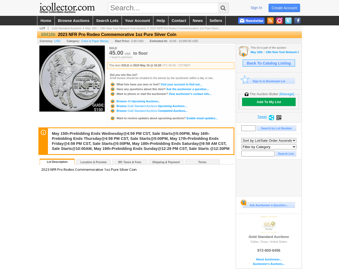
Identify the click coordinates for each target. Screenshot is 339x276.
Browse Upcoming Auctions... (135, 101)
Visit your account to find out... (156, 84)
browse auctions (74, 21)
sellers (215, 21)
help (161, 21)
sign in (256, 8)
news (198, 21)
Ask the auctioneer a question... (159, 89)
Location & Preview (93, 162)
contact (179, 21)
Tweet (262, 117)
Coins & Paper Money (95, 41)
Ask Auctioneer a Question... (265, 204)
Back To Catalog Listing (269, 63)
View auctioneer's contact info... (160, 93)
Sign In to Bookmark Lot (264, 81)
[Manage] (286, 94)
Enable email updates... (164, 118)
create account (284, 8)
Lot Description (57, 161)
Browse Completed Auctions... (149, 110)
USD (57, 41)
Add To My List (269, 102)
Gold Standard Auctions (66, 28)
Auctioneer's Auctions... (269, 264)
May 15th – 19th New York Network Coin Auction (115, 28)
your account (137, 21)
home (46, 21)
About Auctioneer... (269, 259)
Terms (202, 162)
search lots (107, 21)
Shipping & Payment (166, 162)
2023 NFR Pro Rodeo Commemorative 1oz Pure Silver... (185, 28)
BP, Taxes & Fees (129, 162)
